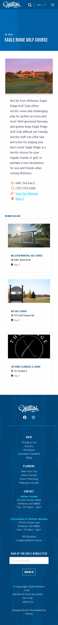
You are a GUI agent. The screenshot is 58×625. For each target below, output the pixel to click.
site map (28, 598)
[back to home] (11, 5)
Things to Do (29, 442)
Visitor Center (29, 475)
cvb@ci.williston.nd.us (29, 540)
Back (9, 34)
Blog (29, 457)
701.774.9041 (29, 536)
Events (29, 446)
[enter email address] (29, 560)
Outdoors (29, 450)
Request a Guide (29, 482)
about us (28, 601)
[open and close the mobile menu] (53, 4)
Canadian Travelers (29, 453)
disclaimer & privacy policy (28, 594)
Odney (29, 613)
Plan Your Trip (29, 471)
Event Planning (29, 479)
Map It (19, 198)
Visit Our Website (26, 193)
